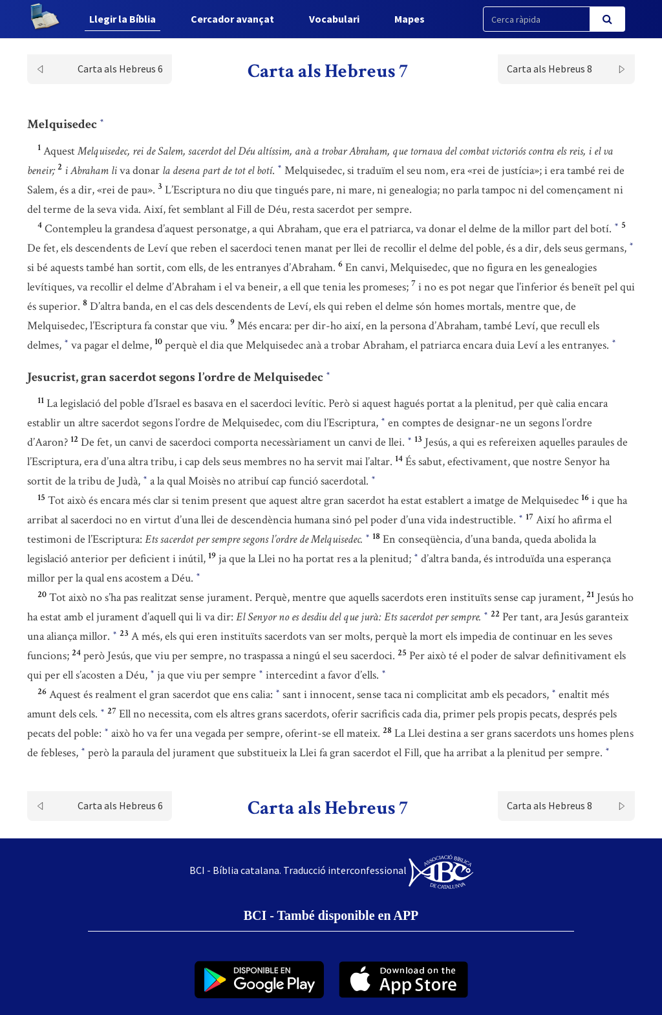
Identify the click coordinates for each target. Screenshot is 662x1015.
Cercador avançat (232, 18)
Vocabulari (334, 18)
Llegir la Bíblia (122, 18)
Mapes (409, 18)
